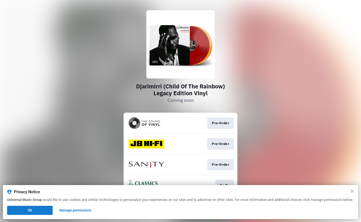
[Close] (352, 191)
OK (30, 210)
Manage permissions (76, 210)
